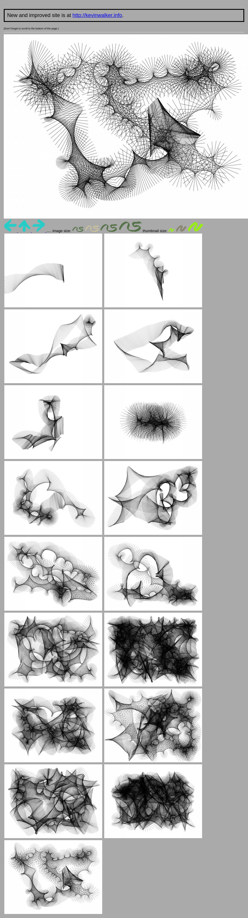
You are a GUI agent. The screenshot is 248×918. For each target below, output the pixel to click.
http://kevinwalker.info (97, 15)
